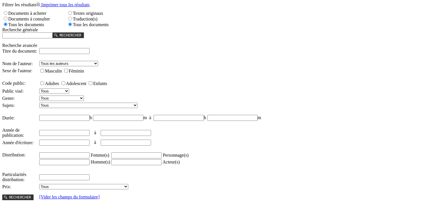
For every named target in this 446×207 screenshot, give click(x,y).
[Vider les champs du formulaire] (69, 196)
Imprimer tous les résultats (63, 4)
